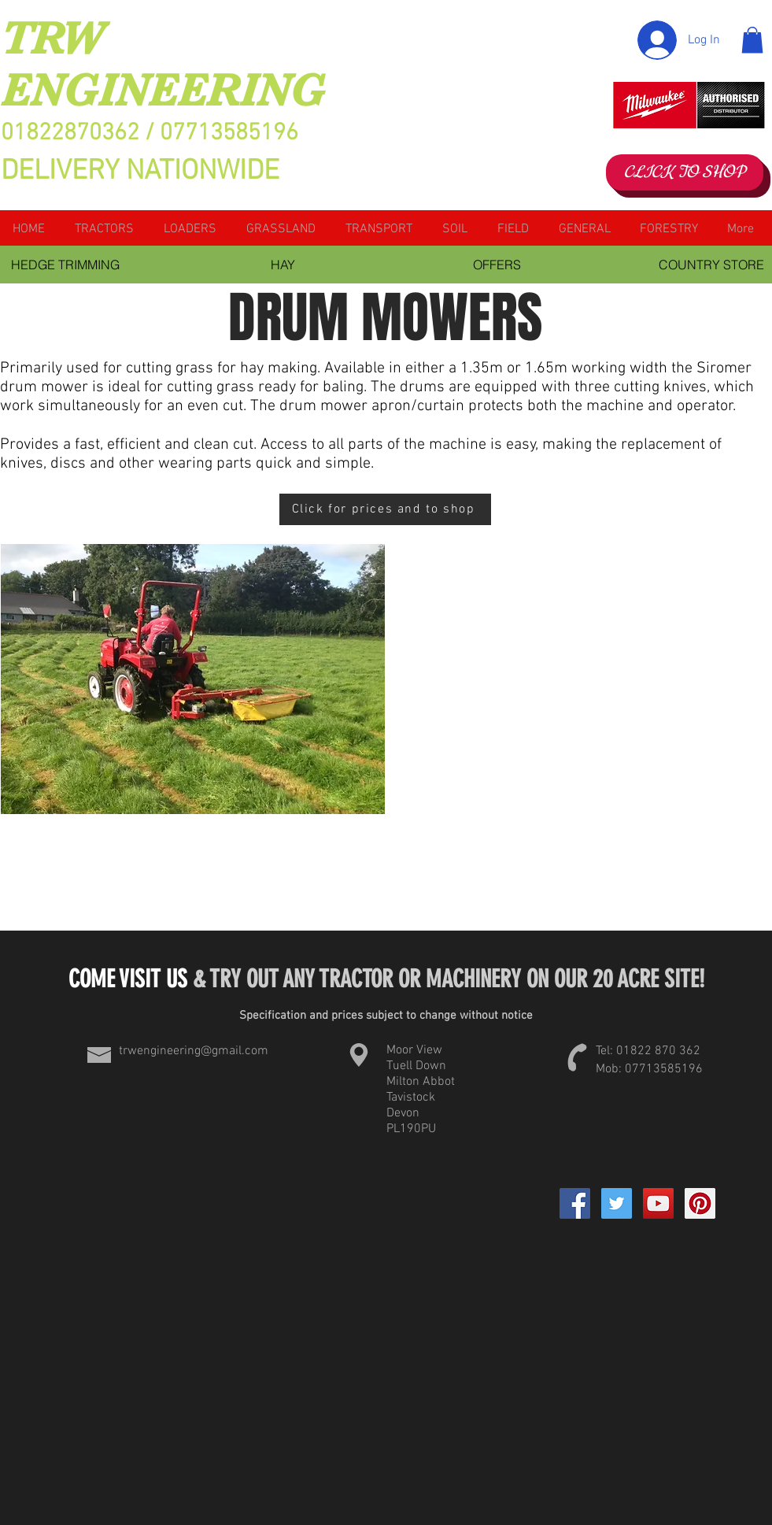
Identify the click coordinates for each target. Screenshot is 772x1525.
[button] (752, 40)
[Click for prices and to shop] (385, 509)
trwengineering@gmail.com (193, 1051)
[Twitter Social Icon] (616, 1203)
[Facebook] (575, 1203)
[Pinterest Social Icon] (700, 1203)
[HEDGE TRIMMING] (66, 264)
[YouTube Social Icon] (658, 1203)
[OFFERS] (497, 264)
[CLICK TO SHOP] (684, 172)
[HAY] (283, 264)
